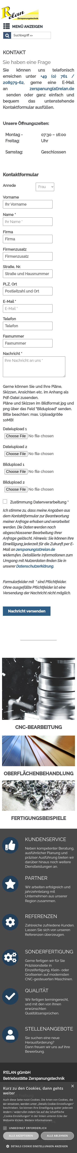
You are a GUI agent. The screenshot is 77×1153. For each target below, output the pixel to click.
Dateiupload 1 (15, 429)
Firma (8, 232)
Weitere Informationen (38, 1120)
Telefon (9, 319)
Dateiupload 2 (15, 447)
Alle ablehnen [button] (57, 1135)
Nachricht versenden (26, 611)
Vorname (11, 197)
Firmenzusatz (14, 249)
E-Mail (9, 301)
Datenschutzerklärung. (35, 566)
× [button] (72, 1086)
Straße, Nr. (12, 267)
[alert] (38, 1117)
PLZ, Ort (10, 284)
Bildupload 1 (13, 464)
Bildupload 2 (14, 482)
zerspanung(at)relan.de (52, 88)
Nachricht (12, 353)
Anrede (9, 185)
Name (9, 214)
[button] (38, 1146)
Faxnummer (13, 336)
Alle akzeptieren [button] (21, 1135)
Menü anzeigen (27, 26)
